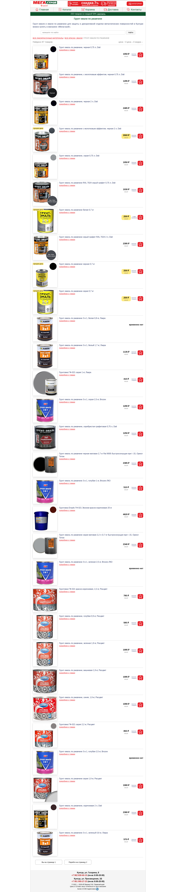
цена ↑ (122, 42)
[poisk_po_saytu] (83, 32)
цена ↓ (130, 42)
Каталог (65, 9)
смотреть (101, 14)
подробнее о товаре (67, 50)
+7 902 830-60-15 (79, 875)
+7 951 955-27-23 (79, 881)
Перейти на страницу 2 (78, 862)
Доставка (111, 9)
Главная (42, 9)
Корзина (88, 9)
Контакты (134, 9)
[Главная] (45, 3)
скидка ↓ (139, 42)
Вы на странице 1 (49, 862)
